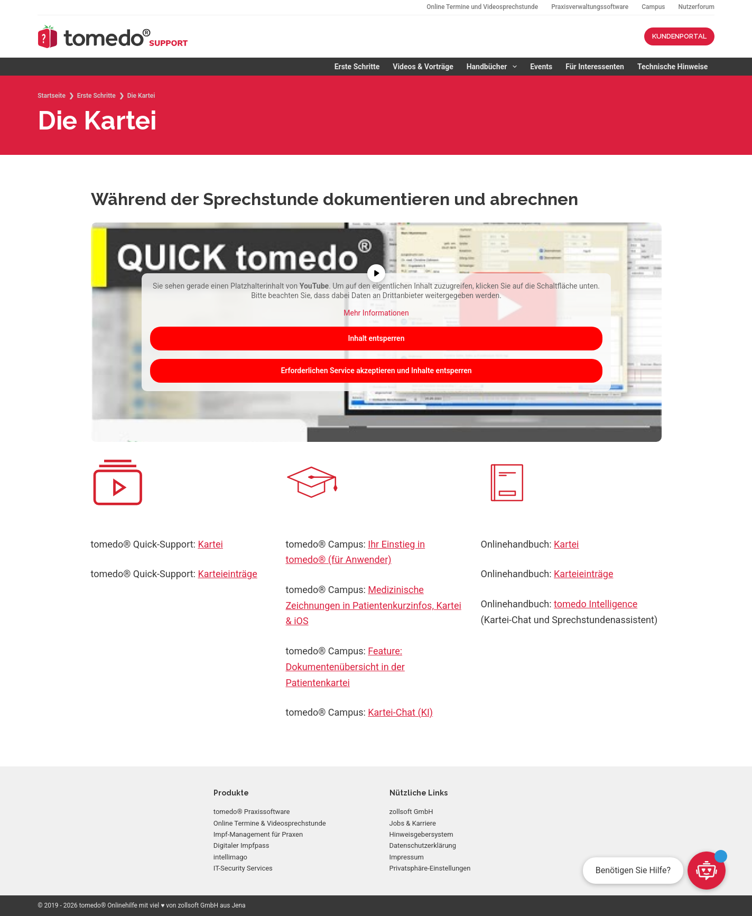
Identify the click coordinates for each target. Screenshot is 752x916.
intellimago (230, 857)
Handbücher (494, 66)
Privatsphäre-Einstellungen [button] (430, 868)
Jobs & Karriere (412, 823)
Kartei (210, 544)
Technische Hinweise (672, 66)
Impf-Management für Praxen (258, 834)
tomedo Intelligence (595, 603)
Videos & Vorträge (423, 66)
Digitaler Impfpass (241, 845)
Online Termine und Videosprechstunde (482, 7)
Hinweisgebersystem (421, 834)
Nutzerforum (696, 7)
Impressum (406, 857)
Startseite (52, 95)
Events (541, 66)
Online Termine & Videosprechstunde (269, 823)
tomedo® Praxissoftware (251, 812)
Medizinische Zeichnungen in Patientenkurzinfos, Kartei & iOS (373, 605)
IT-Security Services (243, 868)
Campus (653, 7)
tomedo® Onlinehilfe (108, 905)
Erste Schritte (357, 66)
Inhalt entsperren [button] (376, 338)
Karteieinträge (227, 573)
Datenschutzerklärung (423, 845)
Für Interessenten (594, 66)
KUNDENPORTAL (679, 36)
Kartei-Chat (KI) (400, 712)
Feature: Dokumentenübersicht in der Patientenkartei (345, 666)
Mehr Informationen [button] (376, 313)
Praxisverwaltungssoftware (589, 7)
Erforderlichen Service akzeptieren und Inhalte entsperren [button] (376, 370)
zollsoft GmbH (411, 812)
